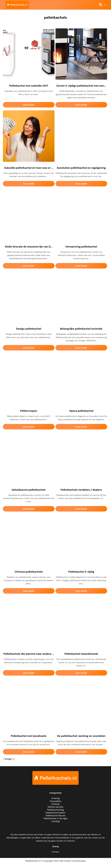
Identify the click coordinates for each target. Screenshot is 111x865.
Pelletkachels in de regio (56, 818)
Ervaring (55, 798)
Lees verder (28, 104)
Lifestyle (55, 804)
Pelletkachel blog (55, 809)
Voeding (55, 821)
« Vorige (7, 758)
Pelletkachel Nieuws (55, 815)
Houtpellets (55, 801)
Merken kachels (55, 807)
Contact (55, 851)
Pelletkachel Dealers (55, 812)
